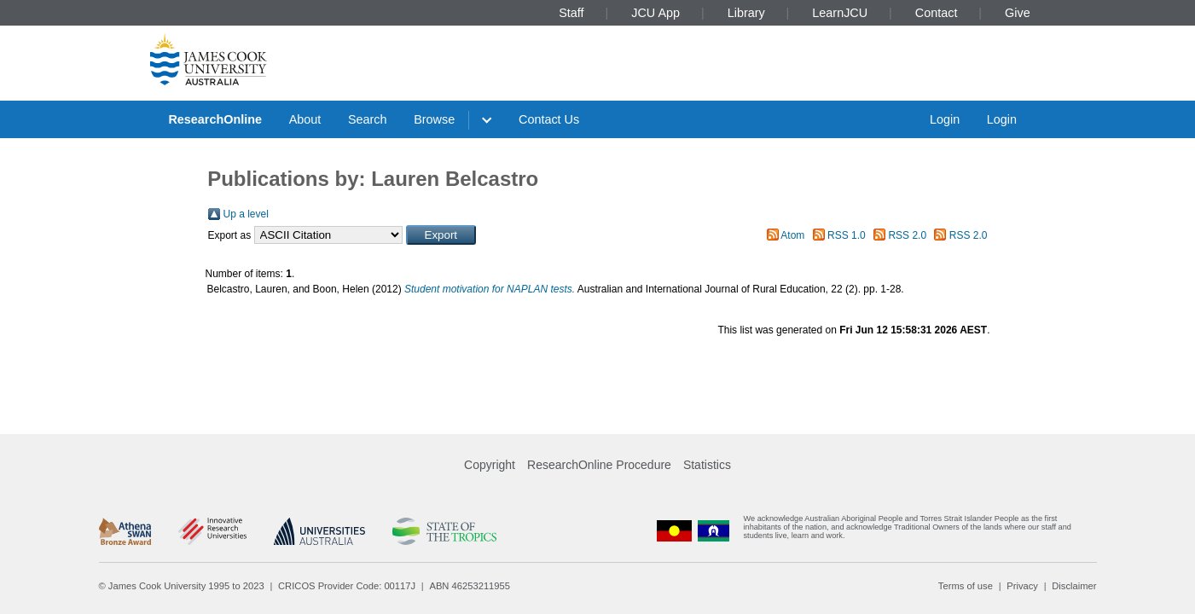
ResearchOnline (215, 119)
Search (367, 119)
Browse (434, 119)
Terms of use (965, 586)
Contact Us (549, 119)
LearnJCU (839, 13)
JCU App (655, 13)
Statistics (707, 465)
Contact (936, 13)
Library (746, 13)
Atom (792, 235)
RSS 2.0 (907, 235)
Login (945, 119)
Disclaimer (1074, 586)
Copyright (489, 465)
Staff (571, 13)
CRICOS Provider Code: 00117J (346, 586)
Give (1017, 13)
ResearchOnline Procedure (599, 465)
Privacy (1022, 586)
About (305, 119)
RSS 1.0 (846, 235)
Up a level (246, 214)
